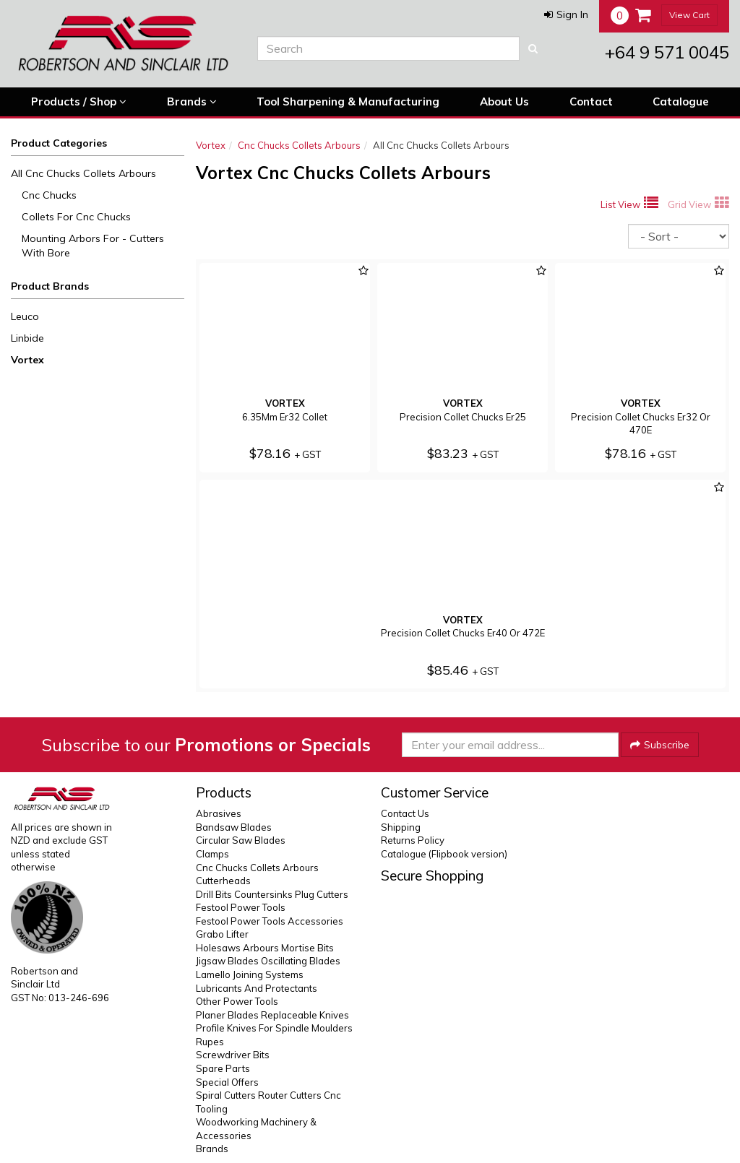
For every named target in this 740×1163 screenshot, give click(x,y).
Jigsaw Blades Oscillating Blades (268, 961)
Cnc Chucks (49, 195)
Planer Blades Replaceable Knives (272, 1015)
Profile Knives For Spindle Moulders (274, 1028)
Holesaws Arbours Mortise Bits (265, 948)
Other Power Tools (237, 1001)
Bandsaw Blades (234, 827)
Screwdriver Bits (233, 1054)
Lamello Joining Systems (250, 974)
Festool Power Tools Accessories (269, 921)
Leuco (25, 316)
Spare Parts (223, 1068)
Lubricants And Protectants (256, 988)
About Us (504, 101)
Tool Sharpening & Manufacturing (348, 101)
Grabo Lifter (222, 934)
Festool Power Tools (240, 907)
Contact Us (405, 813)
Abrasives (218, 813)
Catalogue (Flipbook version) (444, 854)
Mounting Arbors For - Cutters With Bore (93, 245)
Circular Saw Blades (240, 840)
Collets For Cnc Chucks (76, 216)
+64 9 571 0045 (667, 52)
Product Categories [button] (59, 143)
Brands (192, 101)
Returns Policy (412, 840)
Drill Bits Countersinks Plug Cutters (272, 894)
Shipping (401, 827)
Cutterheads (223, 880)
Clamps (212, 854)
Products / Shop (78, 101)
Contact (591, 101)
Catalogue (681, 101)
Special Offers (227, 1082)
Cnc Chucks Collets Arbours (299, 145)
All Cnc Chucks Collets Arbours (83, 173)
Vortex (27, 359)
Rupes (210, 1041)
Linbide (27, 338)
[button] (566, 14)
